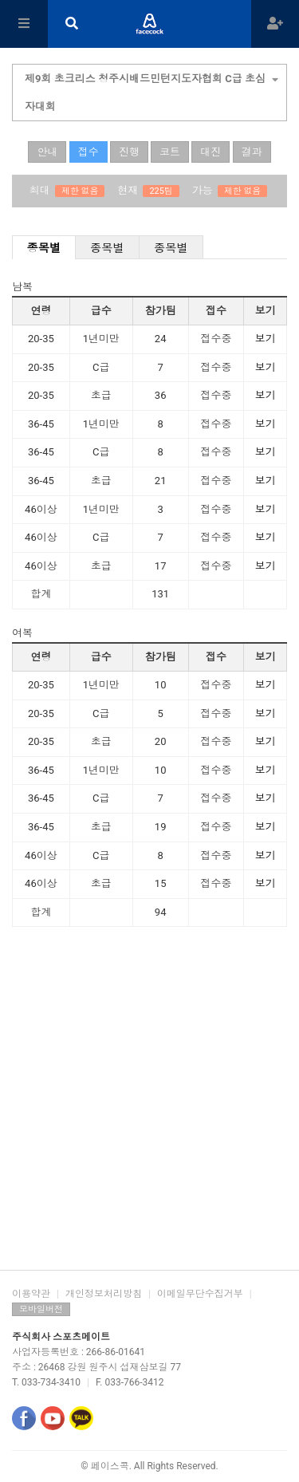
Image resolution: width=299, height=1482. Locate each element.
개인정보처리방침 (103, 1293)
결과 (252, 152)
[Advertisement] (149, 1104)
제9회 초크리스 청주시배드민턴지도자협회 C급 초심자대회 (151, 90)
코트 (169, 152)
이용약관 (31, 1293)
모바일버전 (41, 1309)
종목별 (44, 248)
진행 (129, 152)
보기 (265, 339)
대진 (210, 152)
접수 (88, 152)
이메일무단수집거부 (200, 1293)
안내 (47, 152)
